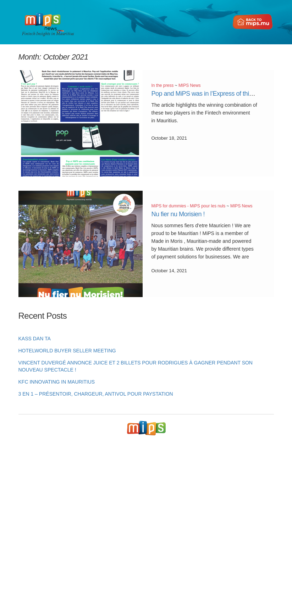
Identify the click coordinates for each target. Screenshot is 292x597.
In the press (162, 85)
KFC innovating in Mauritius (56, 382)
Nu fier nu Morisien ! (178, 214)
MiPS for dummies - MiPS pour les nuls (188, 205)
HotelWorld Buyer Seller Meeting (67, 350)
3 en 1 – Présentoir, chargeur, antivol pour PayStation (95, 394)
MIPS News (189, 85)
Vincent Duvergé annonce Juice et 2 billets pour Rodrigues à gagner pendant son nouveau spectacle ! (135, 366)
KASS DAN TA (34, 338)
